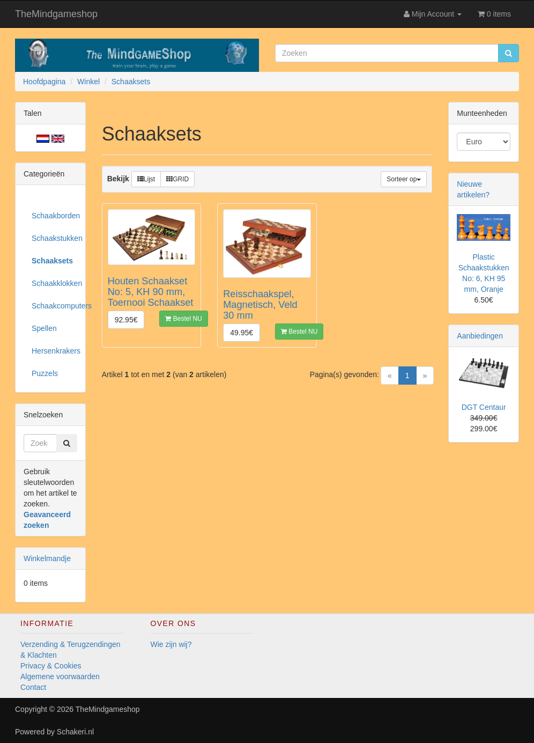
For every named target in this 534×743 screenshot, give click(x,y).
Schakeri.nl (75, 731)
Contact (33, 687)
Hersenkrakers (54, 351)
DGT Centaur (484, 407)
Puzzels (45, 373)
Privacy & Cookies (50, 665)
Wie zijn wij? (171, 644)
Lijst (146, 179)
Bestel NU (183, 318)
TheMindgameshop (56, 14)
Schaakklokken (54, 283)
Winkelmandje (47, 558)
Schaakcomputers (54, 305)
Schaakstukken (54, 238)
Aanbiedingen (480, 336)
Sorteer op (404, 179)
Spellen (44, 328)
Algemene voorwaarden (60, 676)
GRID (177, 179)
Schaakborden (54, 215)
